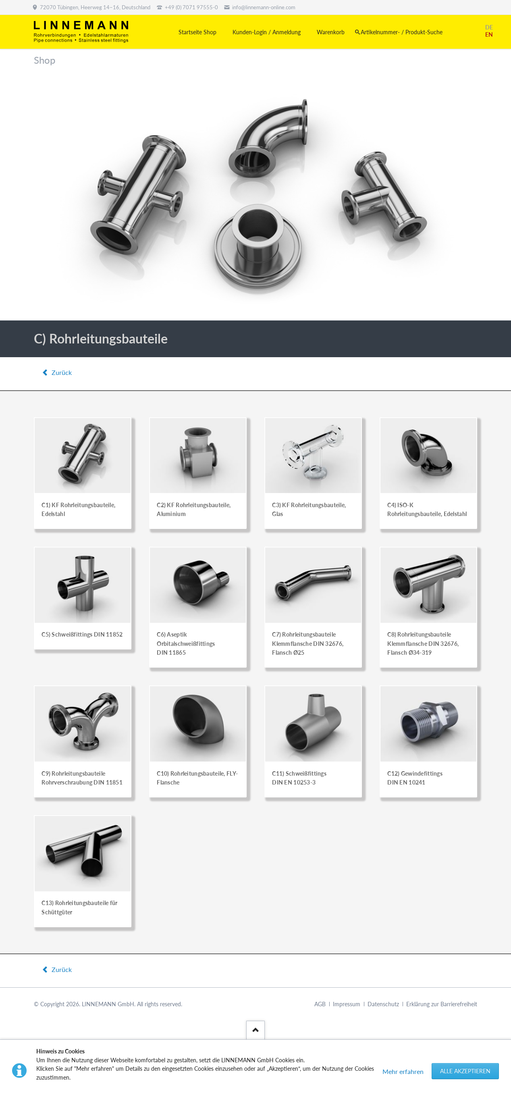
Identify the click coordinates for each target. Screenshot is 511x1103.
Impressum (346, 1004)
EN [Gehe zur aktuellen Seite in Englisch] (489, 34)
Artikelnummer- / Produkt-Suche (401, 32)
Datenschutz (383, 1004)
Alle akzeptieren (465, 1071)
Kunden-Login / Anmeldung (267, 32)
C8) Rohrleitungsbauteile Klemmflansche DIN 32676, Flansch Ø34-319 (423, 643)
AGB (320, 1004)
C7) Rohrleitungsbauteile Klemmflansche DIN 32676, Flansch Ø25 (307, 643)
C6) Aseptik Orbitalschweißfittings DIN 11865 (186, 643)
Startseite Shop (197, 32)
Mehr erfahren (403, 1071)
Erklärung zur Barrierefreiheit (441, 1004)
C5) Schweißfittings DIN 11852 (82, 634)
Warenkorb (331, 32)
